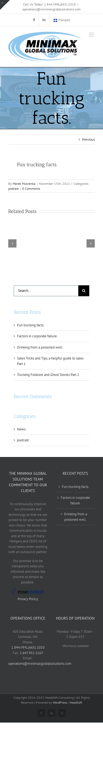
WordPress (60, 702)
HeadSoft (75, 702)
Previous (88, 139)
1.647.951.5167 (31, 653)
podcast (13, 188)
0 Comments (31, 188)
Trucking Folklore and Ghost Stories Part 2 (48, 374)
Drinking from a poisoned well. (40, 347)
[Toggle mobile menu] (92, 35)
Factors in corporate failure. (37, 336)
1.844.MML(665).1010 (27, 647)
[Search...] (46, 290)
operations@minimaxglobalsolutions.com (51, 9)
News (21, 429)
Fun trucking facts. (30, 325)
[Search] (83, 290)
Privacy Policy (28, 599)
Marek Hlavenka (24, 184)
